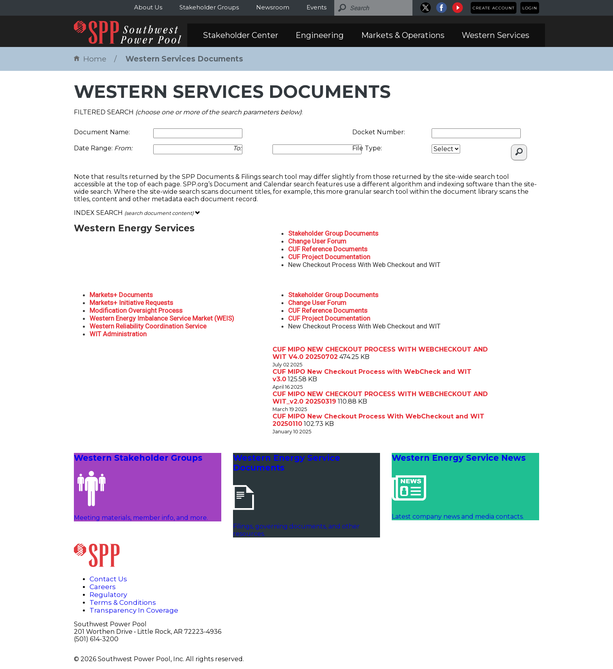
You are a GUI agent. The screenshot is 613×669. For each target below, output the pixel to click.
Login (529, 8)
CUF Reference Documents (327, 249)
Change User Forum (317, 241)
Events (316, 7)
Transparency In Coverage (134, 610)
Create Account (493, 8)
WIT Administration (118, 334)
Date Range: (103, 148)
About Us (148, 7)
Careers (103, 587)
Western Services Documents (184, 58)
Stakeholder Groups (209, 7)
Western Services (495, 35)
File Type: (367, 148)
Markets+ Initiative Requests (131, 303)
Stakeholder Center (240, 35)
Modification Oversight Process (136, 310)
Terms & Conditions (123, 602)
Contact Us (108, 579)
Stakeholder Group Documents (333, 233)
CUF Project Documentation (329, 257)
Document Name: (102, 132)
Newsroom (272, 7)
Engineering (320, 35)
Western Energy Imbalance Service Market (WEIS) (162, 318)
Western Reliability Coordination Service (148, 326)
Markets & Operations (403, 35)
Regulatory (108, 595)
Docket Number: (378, 132)
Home (90, 58)
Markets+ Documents (121, 295)
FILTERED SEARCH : (188, 112)
